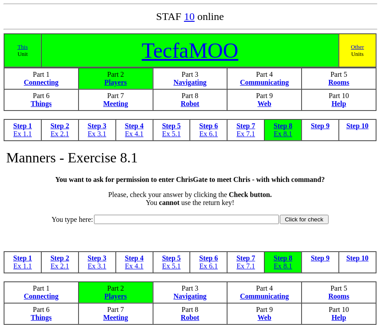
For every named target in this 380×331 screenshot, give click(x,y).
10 (189, 16)
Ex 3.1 (97, 134)
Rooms (339, 82)
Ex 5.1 (171, 134)
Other (357, 46)
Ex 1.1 (22, 134)
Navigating (190, 82)
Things (41, 103)
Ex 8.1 (283, 134)
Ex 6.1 (209, 134)
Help (339, 103)
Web (264, 103)
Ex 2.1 (60, 134)
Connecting (41, 82)
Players (115, 82)
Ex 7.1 (245, 134)
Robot (190, 103)
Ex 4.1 (134, 134)
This (22, 46)
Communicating (264, 82)
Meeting (115, 103)
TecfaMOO (190, 50)
